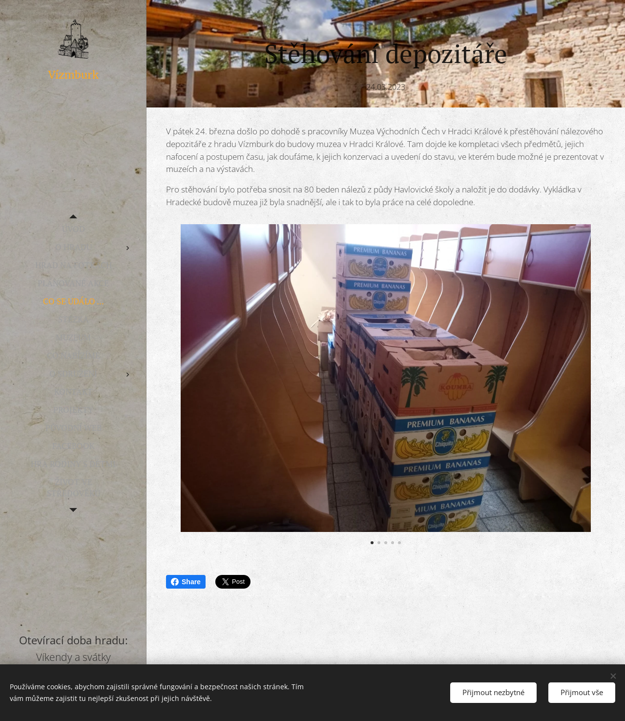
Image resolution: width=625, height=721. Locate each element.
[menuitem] (73, 228)
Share (186, 582)
